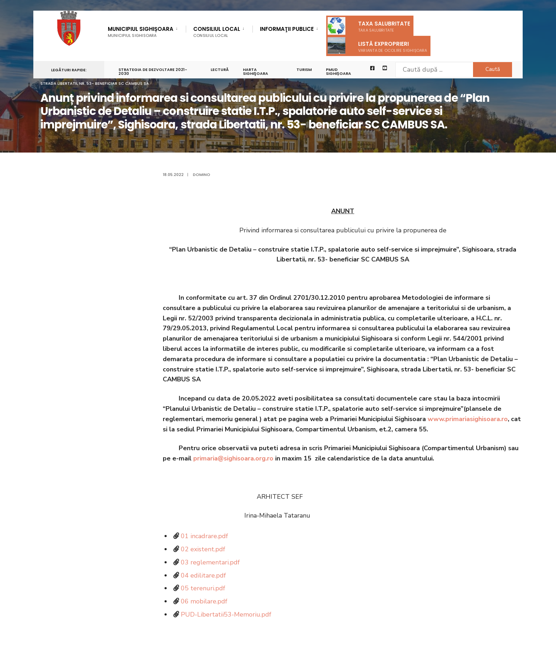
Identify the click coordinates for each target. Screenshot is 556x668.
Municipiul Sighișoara (140, 31)
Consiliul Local (216, 31)
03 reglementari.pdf (210, 562)
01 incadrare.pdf (204, 536)
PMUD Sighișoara (338, 71)
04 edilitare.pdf (203, 575)
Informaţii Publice (287, 29)
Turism (304, 69)
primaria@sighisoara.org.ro (233, 458)
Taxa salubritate (369, 26)
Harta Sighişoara (255, 71)
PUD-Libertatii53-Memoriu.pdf (226, 614)
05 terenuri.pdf (203, 588)
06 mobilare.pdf (204, 601)
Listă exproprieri (377, 45)
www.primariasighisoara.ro (468, 419)
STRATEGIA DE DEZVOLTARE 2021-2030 (152, 71)
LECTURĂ (220, 69)
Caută (492, 69)
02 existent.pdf (203, 549)
